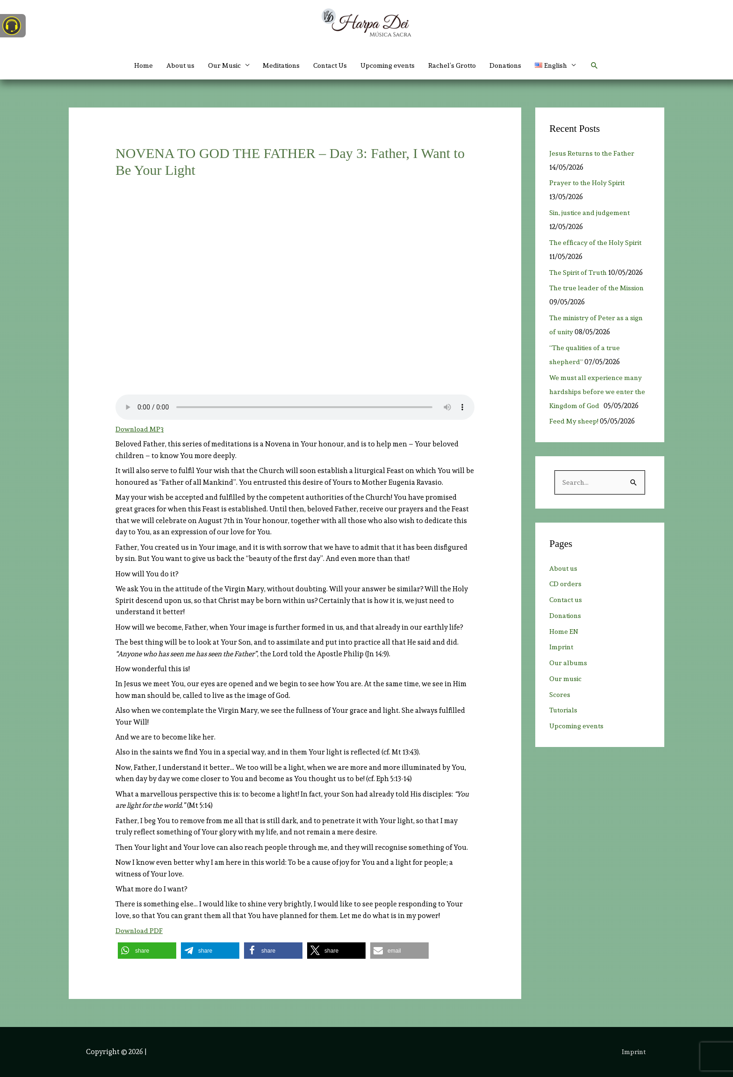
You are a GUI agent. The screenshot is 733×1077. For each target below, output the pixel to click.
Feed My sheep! (574, 421)
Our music (566, 679)
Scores (560, 695)
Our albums (568, 663)
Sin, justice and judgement (594, 212)
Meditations (276, 65)
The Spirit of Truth (580, 272)
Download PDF (139, 930)
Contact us (567, 600)
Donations (514, 65)
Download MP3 (140, 429)
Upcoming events (389, 65)
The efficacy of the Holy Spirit (598, 242)
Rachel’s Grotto (457, 65)
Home (130, 65)
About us (169, 65)
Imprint (562, 647)
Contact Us (328, 65)
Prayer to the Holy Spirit (592, 183)
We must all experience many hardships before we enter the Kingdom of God (599, 391)
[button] (567, 65)
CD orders (565, 584)
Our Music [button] (215, 65)
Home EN (564, 632)
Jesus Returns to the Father (594, 153)
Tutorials (564, 710)
